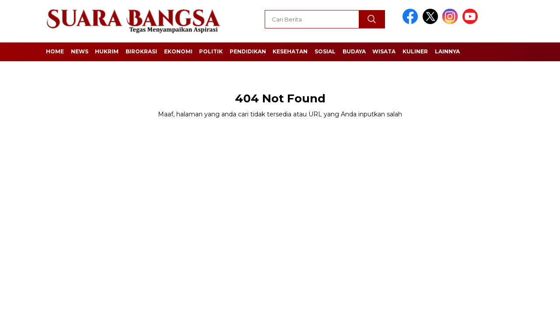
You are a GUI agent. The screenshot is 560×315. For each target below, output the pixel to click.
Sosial (325, 51)
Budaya (354, 51)
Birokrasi (141, 51)
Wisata (384, 51)
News (79, 51)
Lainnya (447, 51)
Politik (211, 51)
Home (55, 51)
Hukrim (107, 51)
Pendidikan (248, 51)
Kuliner (415, 51)
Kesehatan (290, 51)
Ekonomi (178, 51)
